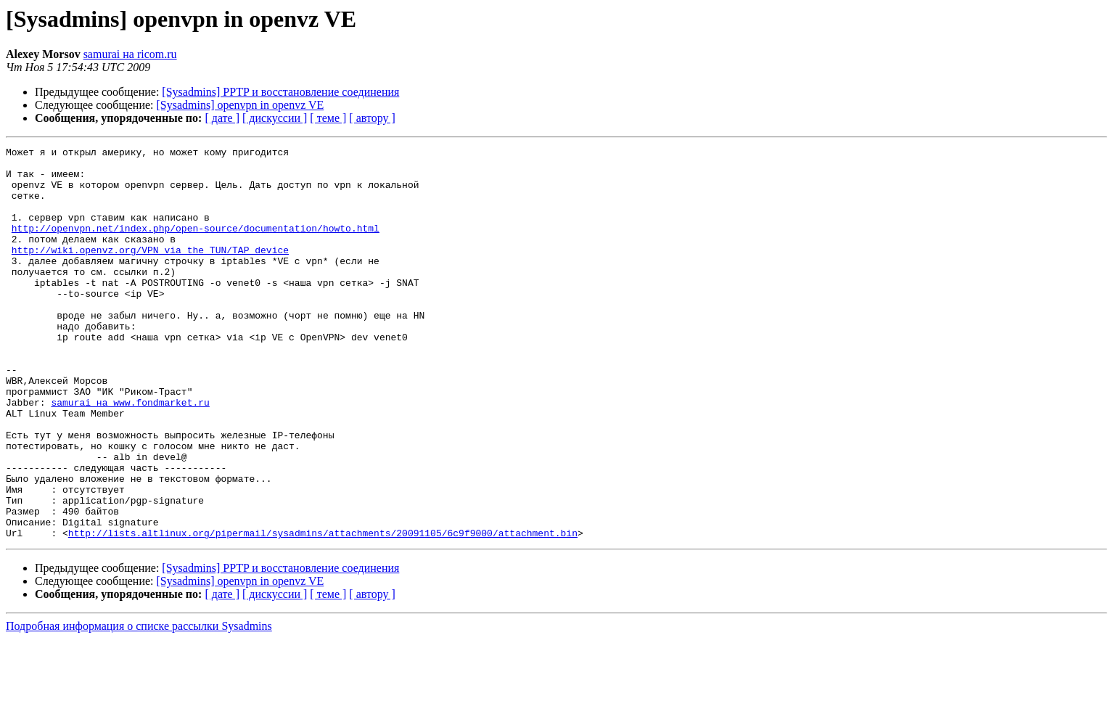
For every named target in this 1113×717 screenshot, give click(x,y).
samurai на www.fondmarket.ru (130, 454)
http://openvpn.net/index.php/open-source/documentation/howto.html (195, 245)
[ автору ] (372, 118)
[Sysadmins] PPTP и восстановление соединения (280, 92)
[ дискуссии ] (274, 118)
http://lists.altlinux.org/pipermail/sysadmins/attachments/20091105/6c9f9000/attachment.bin (323, 611)
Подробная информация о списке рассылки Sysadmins (139, 704)
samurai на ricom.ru (130, 54)
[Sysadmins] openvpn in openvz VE (240, 105)
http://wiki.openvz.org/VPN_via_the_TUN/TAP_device (150, 271)
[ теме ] (328, 118)
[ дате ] (222, 118)
